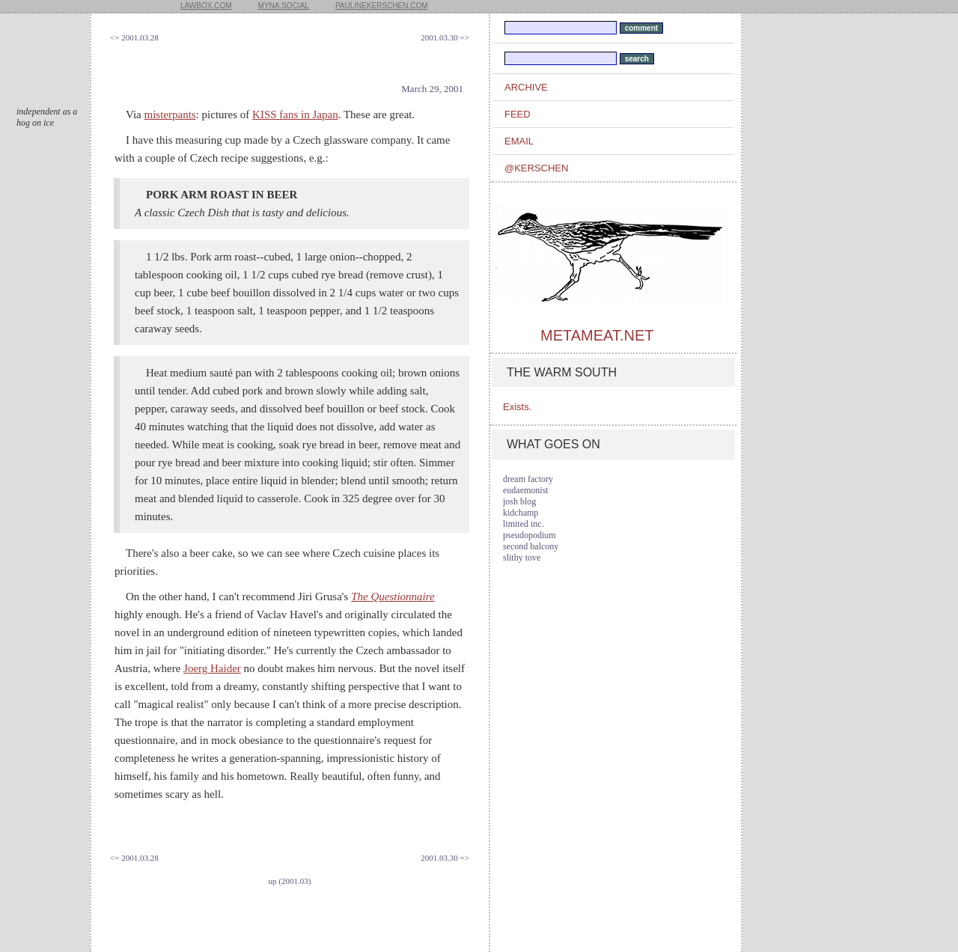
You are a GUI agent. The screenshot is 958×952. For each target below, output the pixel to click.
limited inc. (523, 524)
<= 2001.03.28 (134, 37)
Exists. (517, 406)
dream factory (528, 479)
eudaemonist (526, 490)
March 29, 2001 (432, 88)
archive (526, 87)
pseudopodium (529, 535)
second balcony (530, 546)
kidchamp (520, 512)
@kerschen (536, 168)
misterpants (170, 114)
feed (517, 114)
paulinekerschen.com (381, 5)
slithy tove (521, 557)
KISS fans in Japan (295, 114)
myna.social (283, 5)
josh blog (519, 501)
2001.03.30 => (445, 37)
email (519, 141)
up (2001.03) (290, 880)
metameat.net (596, 335)
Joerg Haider (212, 668)
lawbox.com (206, 5)
